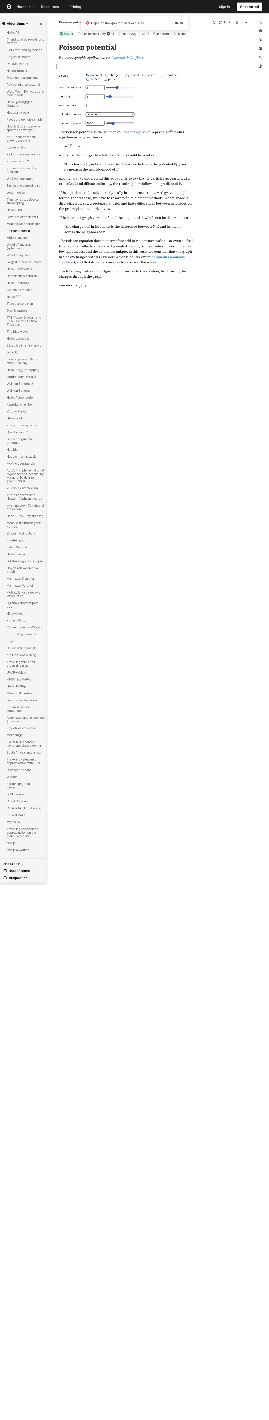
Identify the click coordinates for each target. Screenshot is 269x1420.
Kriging (11, 641)
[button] (54, 41)
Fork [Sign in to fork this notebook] (225, 22)
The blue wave (17, 331)
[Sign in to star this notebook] (237, 22)
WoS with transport (20, 178)
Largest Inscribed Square (24, 262)
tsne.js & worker (18, 850)
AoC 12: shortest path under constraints (21, 138)
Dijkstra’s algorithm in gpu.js (26, 561)
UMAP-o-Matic (17, 672)
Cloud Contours (17, 801)
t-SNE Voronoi (16, 794)
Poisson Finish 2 (18, 161)
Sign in (224, 7)
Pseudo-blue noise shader (25, 119)
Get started (249, 7)
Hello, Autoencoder (20, 397)
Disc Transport (17, 310)
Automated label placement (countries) (26, 719)
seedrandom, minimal (21, 376)
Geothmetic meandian (22, 276)
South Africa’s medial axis (24, 752)
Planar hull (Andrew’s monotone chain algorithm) (25, 743)
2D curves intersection (22, 488)
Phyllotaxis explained (21, 728)
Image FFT (14, 296)
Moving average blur (21, 463)
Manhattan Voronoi (20, 585)
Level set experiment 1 (22, 217)
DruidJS (12, 352)
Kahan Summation (19, 547)
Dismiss (177, 23)
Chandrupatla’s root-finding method (26, 41)
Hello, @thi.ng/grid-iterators (20, 103)
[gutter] (37, 899)
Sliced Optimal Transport (24, 345)
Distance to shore (19, 770)
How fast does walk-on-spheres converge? (23, 128)
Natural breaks (17, 70)
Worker (12, 777)
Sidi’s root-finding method (24, 50)
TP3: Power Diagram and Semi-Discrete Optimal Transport (24, 321)
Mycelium (13, 822)
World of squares (19, 255)
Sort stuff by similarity (21, 634)
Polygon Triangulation (22, 425)
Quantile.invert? (17, 432)
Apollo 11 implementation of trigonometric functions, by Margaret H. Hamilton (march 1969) (25, 476)
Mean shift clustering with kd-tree (24, 524)
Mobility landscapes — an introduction (24, 594)
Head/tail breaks (18, 112)
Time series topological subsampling (23, 201)
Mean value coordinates (23, 224)
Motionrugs (14, 735)
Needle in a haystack (21, 456)
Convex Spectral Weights (24, 627)
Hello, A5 (13, 32)
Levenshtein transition (22, 700)
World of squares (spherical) (19, 246)
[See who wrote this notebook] (108, 33)
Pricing (75, 7)
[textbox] (154, 283)
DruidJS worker (17, 64)
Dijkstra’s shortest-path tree (22, 604)
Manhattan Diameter (20, 578)
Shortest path (16, 540)
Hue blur (12, 449)
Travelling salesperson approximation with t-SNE (24, 761)
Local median (16, 192)
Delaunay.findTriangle (22, 648)
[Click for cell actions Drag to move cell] (54, 283)
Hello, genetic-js (18, 338)
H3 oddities (14, 613)
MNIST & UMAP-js (19, 679)
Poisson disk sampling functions (22, 169)
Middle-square (17, 237)
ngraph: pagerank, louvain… (19, 785)
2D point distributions (21, 533)
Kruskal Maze (16, 815)
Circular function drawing (24, 808)
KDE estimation (17, 147)
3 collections (88, 33)
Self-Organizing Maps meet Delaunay (22, 361)
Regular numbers (18, 57)
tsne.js (11, 843)
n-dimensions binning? (22, 655)
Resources (52, 7)
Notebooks (25, 7)
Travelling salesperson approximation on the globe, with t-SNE (22, 832)
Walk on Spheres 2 (20, 383)
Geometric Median (19, 290)
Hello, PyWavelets (19, 269)
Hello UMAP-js (16, 686)
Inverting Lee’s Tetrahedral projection (25, 507)
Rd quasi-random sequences (18, 708)
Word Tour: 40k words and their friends (25, 93)
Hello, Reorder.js (18, 283)
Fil (69, 20)
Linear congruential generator (20, 440)
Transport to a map (20, 303)
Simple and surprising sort (24, 185)
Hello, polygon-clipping (23, 370)
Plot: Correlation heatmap (24, 154)
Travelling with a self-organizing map (21, 663)
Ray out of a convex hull (23, 84)
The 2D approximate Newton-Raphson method (24, 496)
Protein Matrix (16, 620)
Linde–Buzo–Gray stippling (25, 516)
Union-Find (14, 210)
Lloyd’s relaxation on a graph (22, 569)
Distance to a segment (22, 77)
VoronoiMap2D (17, 411)
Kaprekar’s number (20, 404)
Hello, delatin (16, 554)
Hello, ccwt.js (16, 418)
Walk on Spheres (18, 390)
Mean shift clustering (21, 693)
